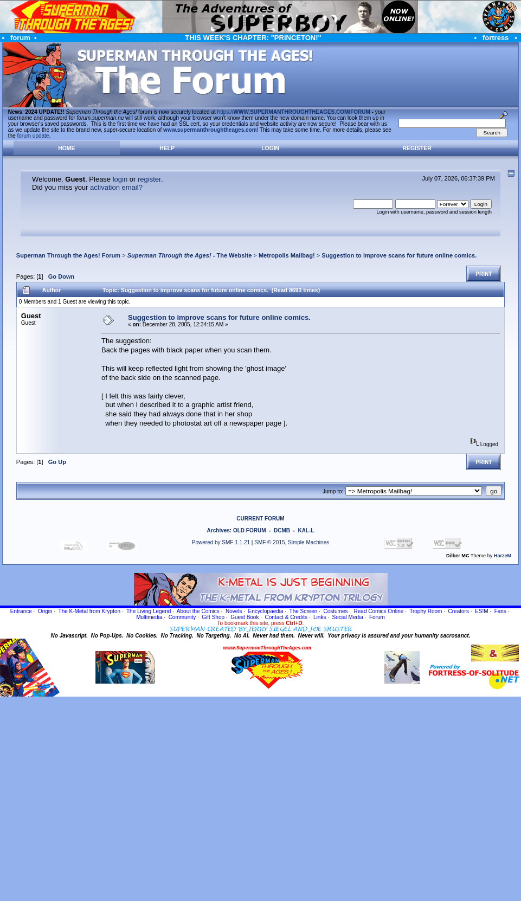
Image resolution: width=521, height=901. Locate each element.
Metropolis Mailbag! (287, 255)
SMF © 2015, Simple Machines (291, 542)
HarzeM (502, 555)
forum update (33, 136)
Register (417, 148)
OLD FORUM (249, 530)
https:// (293, 112)
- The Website (189, 255)
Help (167, 148)
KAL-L (306, 530)
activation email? (116, 187)
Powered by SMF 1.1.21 (221, 542)
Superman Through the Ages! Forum (68, 255)
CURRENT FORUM (260, 519)
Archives (218, 530)
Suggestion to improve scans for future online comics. (399, 255)
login (120, 179)
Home (66, 148)
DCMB (282, 530)
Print (483, 274)
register (149, 179)
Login (270, 148)
